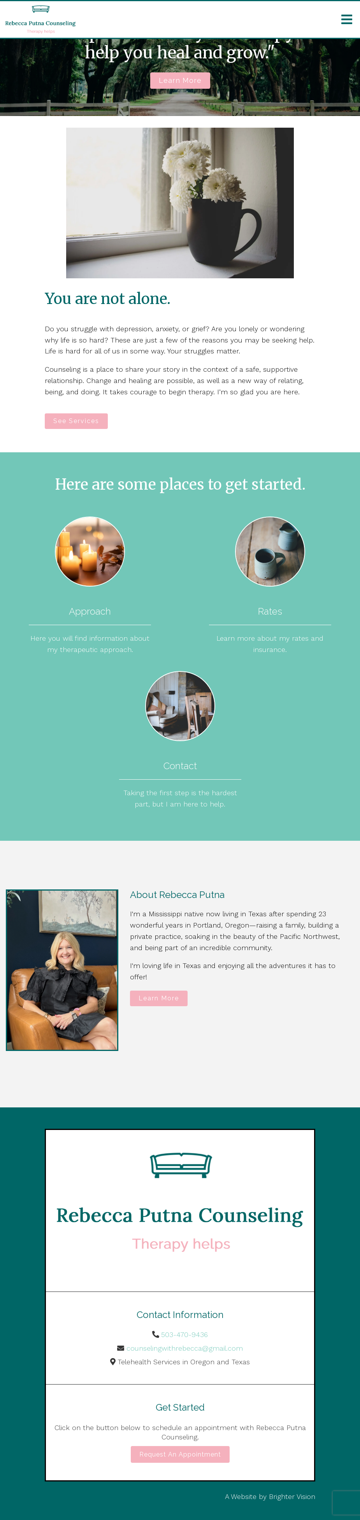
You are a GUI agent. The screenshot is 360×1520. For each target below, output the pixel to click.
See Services (76, 421)
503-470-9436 (184, 1334)
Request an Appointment (180, 1454)
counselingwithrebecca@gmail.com (184, 1348)
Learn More (159, 998)
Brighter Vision (292, 1496)
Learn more (180, 80)
